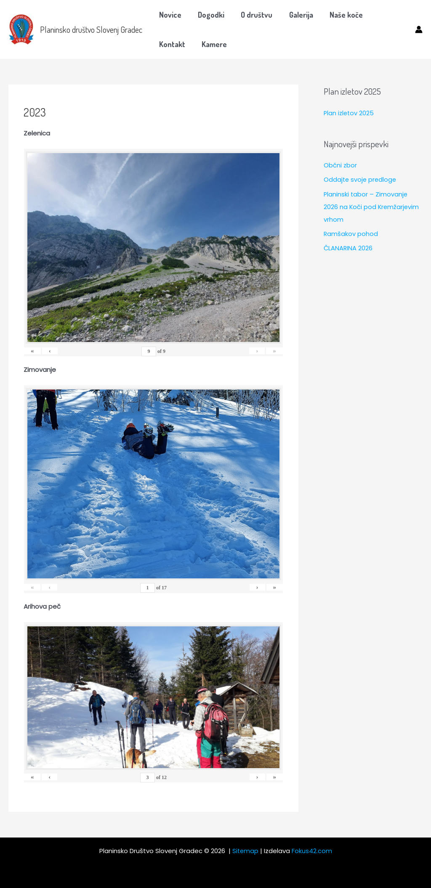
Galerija (296, 14)
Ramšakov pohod (351, 232)
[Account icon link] (419, 29)
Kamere (171, 44)
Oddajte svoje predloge (361, 179)
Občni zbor (340, 165)
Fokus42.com (312, 850)
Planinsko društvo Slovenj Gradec (91, 29)
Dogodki (209, 14)
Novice (169, 14)
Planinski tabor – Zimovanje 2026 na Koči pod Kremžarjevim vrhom (372, 206)
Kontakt (385, 14)
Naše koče (340, 14)
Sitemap (245, 850)
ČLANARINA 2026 (348, 247)
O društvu (253, 14)
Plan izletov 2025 (349, 113)
